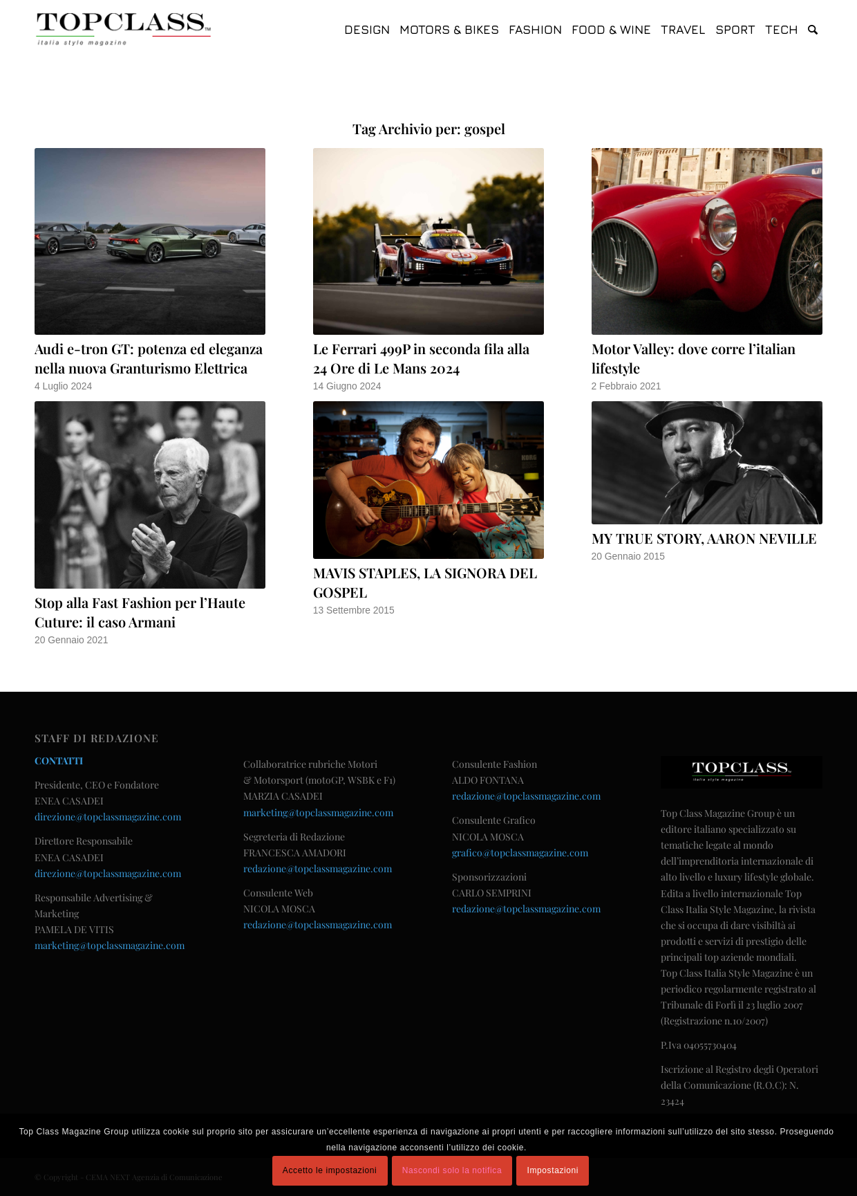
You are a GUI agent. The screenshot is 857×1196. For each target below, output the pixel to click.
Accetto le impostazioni (330, 1170)
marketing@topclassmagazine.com (110, 945)
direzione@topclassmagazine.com (108, 816)
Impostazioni (553, 1170)
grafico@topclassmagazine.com (520, 852)
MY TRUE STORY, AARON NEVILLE (704, 537)
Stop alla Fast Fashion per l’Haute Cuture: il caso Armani (140, 612)
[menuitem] (367, 29)
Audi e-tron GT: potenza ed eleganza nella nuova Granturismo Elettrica (149, 358)
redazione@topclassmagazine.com (317, 868)
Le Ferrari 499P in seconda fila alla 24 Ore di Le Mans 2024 (421, 358)
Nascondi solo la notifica (452, 1170)
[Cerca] (812, 29)
